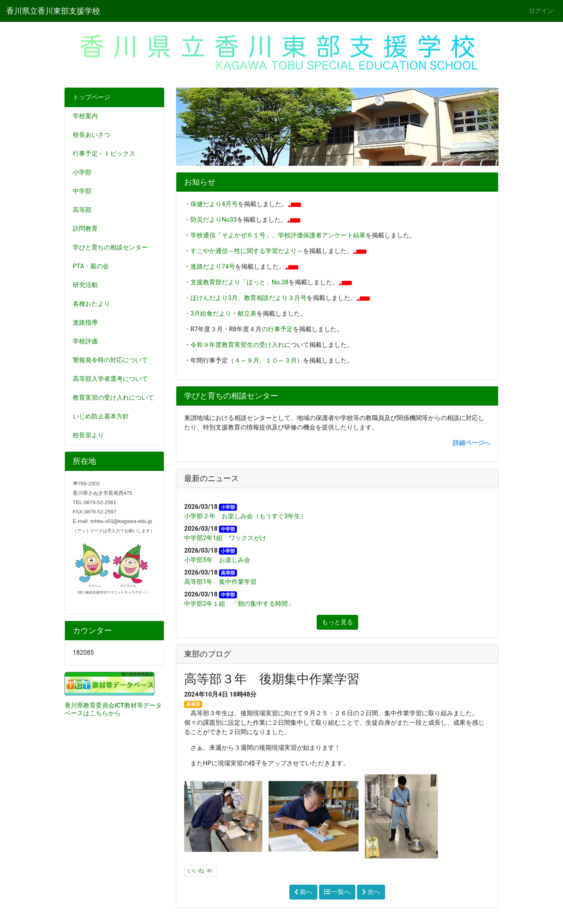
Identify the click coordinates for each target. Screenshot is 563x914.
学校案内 (85, 116)
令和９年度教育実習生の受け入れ (237, 344)
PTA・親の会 (91, 266)
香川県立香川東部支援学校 (53, 11)
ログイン (541, 10)
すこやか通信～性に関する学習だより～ (246, 251)
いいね (200, 870)
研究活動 (85, 285)
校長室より (88, 435)
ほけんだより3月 (214, 298)
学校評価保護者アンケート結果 (322, 235)
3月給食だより (210, 313)
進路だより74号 (212, 266)
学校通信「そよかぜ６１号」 (231, 235)
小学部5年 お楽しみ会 (217, 560)
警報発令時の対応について (110, 360)
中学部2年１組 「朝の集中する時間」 (239, 603)
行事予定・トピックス (104, 153)
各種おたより (91, 303)
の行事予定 (277, 329)
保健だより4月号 (214, 204)
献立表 (247, 313)
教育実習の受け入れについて (113, 397)
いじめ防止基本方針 (101, 416)
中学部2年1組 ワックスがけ (225, 538)
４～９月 (246, 360)
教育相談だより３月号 (275, 298)
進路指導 (85, 322)
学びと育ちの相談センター (110, 247)
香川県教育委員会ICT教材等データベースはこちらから (113, 709)
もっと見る (337, 622)
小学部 (82, 172)
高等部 (82, 210)
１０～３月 (281, 360)
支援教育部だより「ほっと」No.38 (239, 282)
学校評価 (85, 341)
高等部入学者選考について (110, 378)
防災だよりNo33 (213, 219)
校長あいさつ (91, 134)
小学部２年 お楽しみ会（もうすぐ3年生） (245, 516)
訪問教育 (85, 228)
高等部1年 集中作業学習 (220, 581)
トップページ (91, 97)
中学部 (82, 191)
